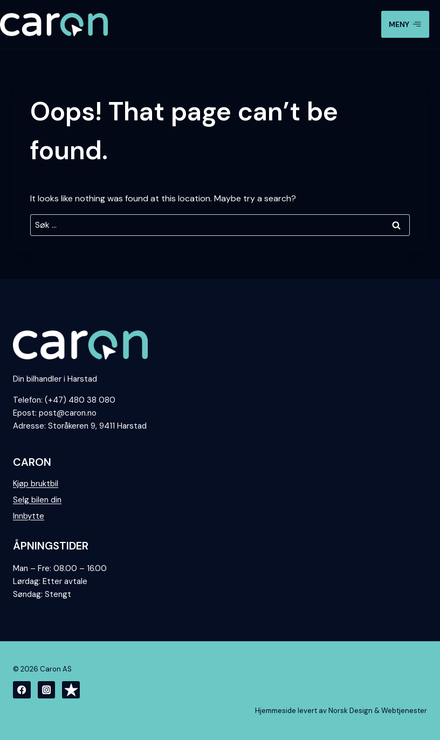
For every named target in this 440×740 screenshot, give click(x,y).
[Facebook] (22, 690)
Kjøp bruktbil (35, 483)
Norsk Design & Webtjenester (377, 710)
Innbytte (28, 516)
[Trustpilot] (71, 690)
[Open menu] (405, 24)
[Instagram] (47, 690)
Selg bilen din (37, 499)
